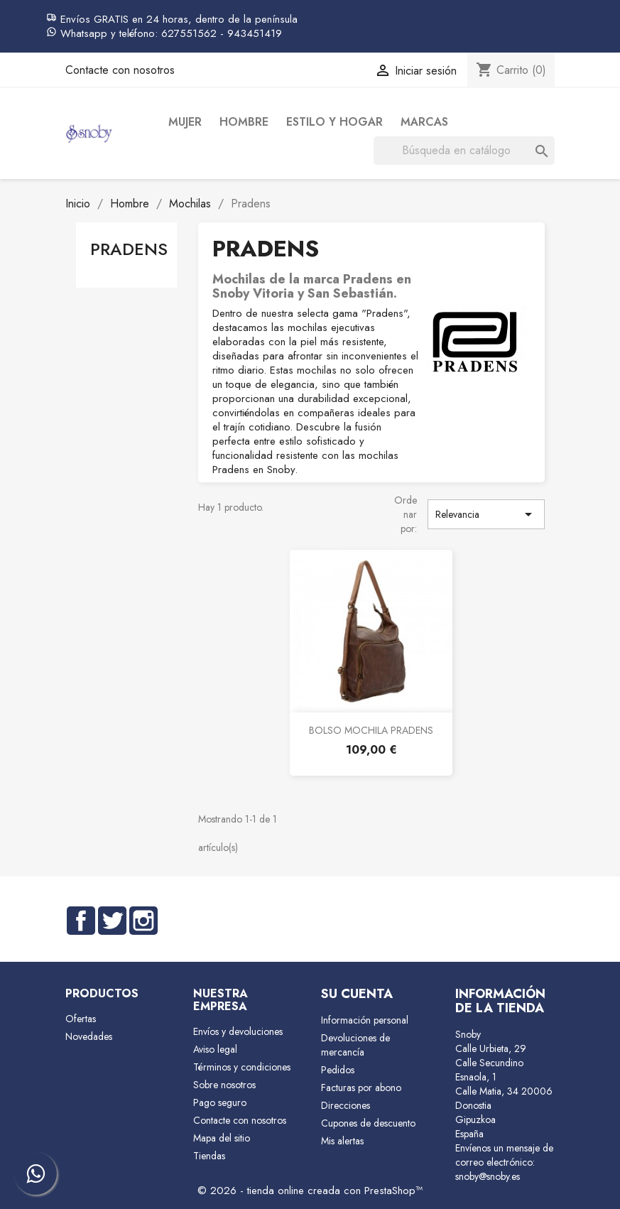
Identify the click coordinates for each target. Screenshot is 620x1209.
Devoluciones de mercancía (355, 1045)
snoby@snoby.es (487, 1176)
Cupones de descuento (368, 1123)
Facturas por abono (361, 1087)
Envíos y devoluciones (238, 1031)
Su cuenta (357, 994)
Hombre (243, 122)
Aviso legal (215, 1049)
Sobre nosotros (224, 1085)
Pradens (129, 249)
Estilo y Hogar (334, 122)
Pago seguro (219, 1102)
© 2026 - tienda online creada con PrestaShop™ (310, 1190)
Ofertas (80, 1019)
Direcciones (345, 1105)
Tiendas (209, 1156)
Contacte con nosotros (120, 70)
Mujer (185, 122)
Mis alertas (342, 1141)
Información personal (364, 1020)
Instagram (143, 920)
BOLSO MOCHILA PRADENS (371, 730)
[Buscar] (464, 150)
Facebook (81, 920)
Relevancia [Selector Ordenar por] (485, 514)
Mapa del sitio (221, 1138)
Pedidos (337, 1070)
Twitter (112, 920)
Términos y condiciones (241, 1067)
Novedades (88, 1036)
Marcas (424, 122)
